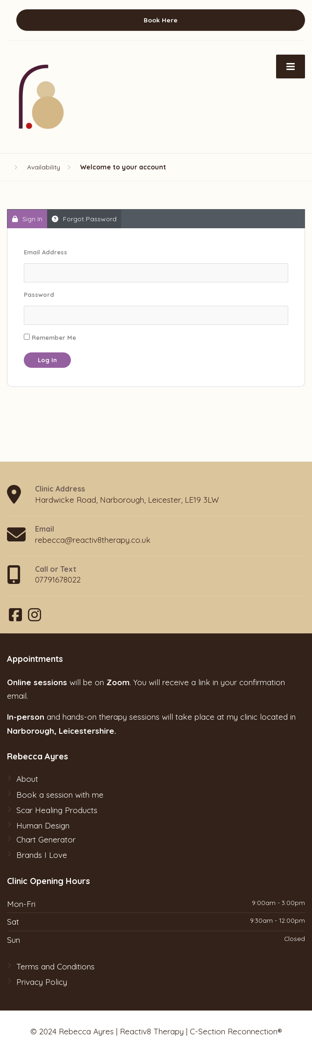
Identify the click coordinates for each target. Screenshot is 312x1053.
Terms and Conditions (55, 966)
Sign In (27, 219)
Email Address (45, 252)
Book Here (161, 20)
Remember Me (50, 337)
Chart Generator (46, 839)
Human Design (42, 825)
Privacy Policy (41, 982)
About (27, 779)
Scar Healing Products (56, 810)
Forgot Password (84, 219)
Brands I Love (41, 855)
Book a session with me (60, 795)
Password (39, 294)
